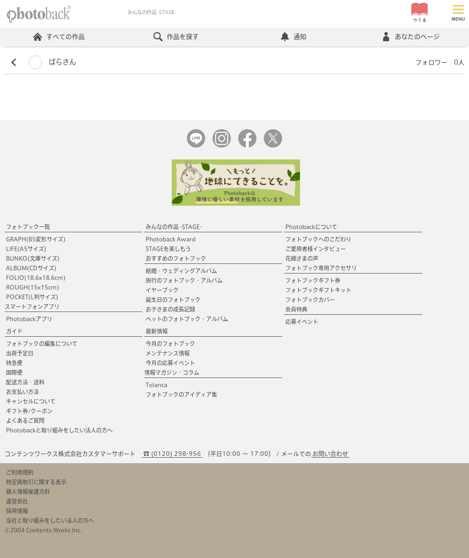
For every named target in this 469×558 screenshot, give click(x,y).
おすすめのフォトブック (176, 258)
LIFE (26, 249)
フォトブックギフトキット (318, 290)
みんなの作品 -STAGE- (174, 227)
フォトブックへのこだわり (318, 239)
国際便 (14, 372)
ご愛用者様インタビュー (315, 249)
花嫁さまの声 (301, 258)
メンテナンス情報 (168, 353)
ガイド (14, 331)
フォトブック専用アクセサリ (321, 268)
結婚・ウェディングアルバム (181, 271)
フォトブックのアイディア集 (181, 394)
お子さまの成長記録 (170, 309)
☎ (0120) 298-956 (172, 454)
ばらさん (52, 62)
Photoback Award (171, 239)
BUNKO (33, 258)
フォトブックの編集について (41, 343)
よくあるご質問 (25, 420)
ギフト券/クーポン (29, 411)
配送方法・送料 (25, 382)
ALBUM (31, 268)
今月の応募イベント (170, 363)
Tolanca (156, 385)
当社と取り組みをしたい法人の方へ (50, 520)
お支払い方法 (22, 391)
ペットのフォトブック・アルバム (187, 319)
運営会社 (17, 501)
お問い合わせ (330, 454)
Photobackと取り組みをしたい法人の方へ (59, 430)
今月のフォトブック (170, 343)
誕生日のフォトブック (173, 299)
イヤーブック (162, 290)
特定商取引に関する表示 (36, 482)
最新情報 (157, 331)
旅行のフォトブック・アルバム (184, 280)
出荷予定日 (19, 353)
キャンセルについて (30, 401)
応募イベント (301, 321)
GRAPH (35, 239)
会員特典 (296, 309)
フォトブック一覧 (28, 227)
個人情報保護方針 (28, 491)
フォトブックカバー (310, 299)
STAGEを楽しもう (168, 249)
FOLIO (35, 277)
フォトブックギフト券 (312, 280)
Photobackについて (311, 227)
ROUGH (32, 287)
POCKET (32, 297)
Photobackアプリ (29, 319)
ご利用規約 (19, 472)
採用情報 (17, 511)
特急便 (14, 363)
